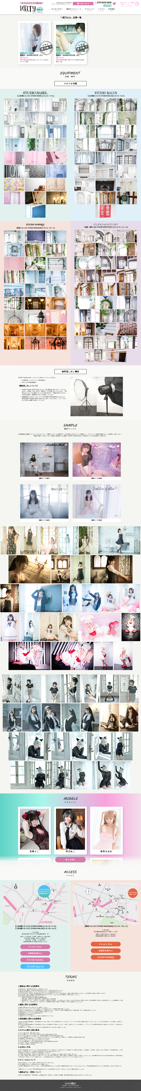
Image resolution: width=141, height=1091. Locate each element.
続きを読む (70, 860)
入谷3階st (27, 53)
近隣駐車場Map (35, 953)
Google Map (35, 947)
